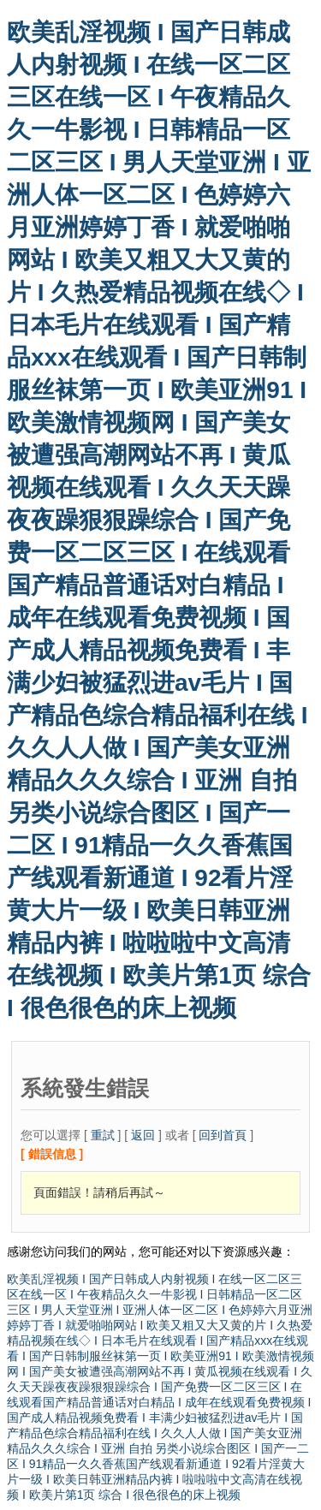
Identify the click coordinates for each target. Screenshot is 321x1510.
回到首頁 (223, 1135)
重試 (103, 1135)
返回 (143, 1135)
